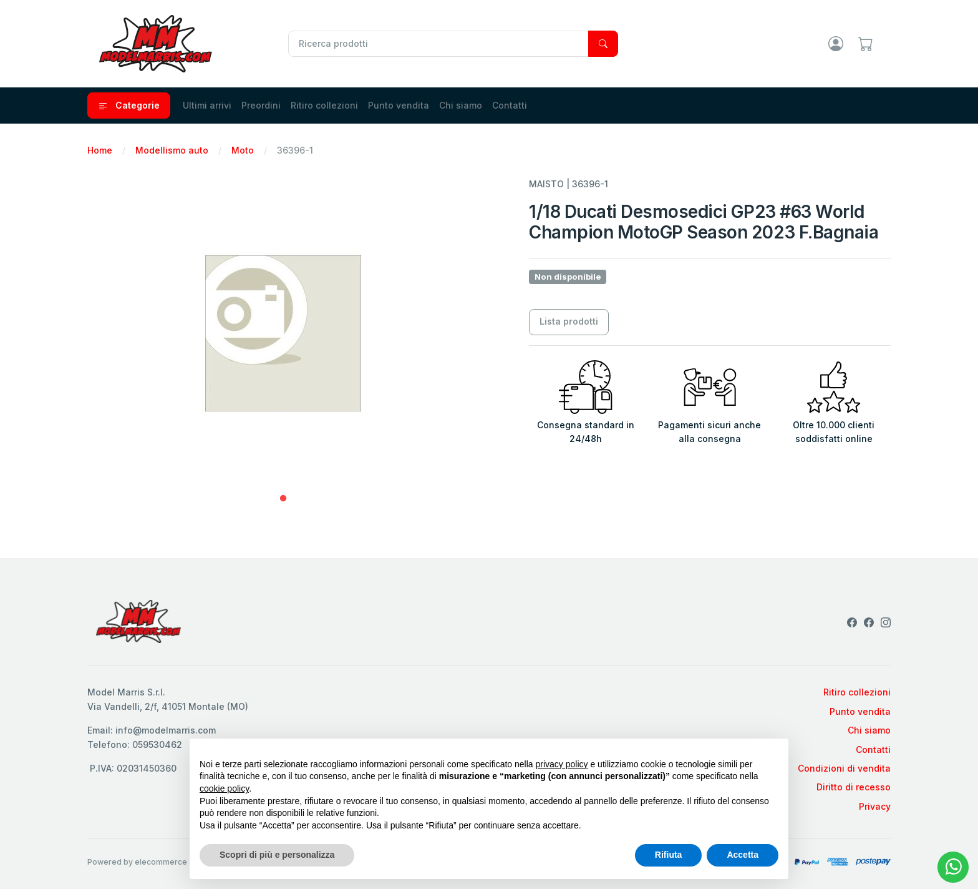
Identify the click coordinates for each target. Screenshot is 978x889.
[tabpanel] (283, 333)
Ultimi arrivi (207, 105)
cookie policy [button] (224, 788)
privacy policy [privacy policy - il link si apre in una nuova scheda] (562, 764)
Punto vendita (398, 105)
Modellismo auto (171, 150)
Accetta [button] (742, 855)
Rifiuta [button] (668, 855)
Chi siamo (460, 105)
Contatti (509, 105)
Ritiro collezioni (324, 105)
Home (99, 150)
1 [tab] (283, 499)
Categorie (129, 105)
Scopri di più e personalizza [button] (277, 855)
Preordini (261, 105)
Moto (242, 150)
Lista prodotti (569, 321)
